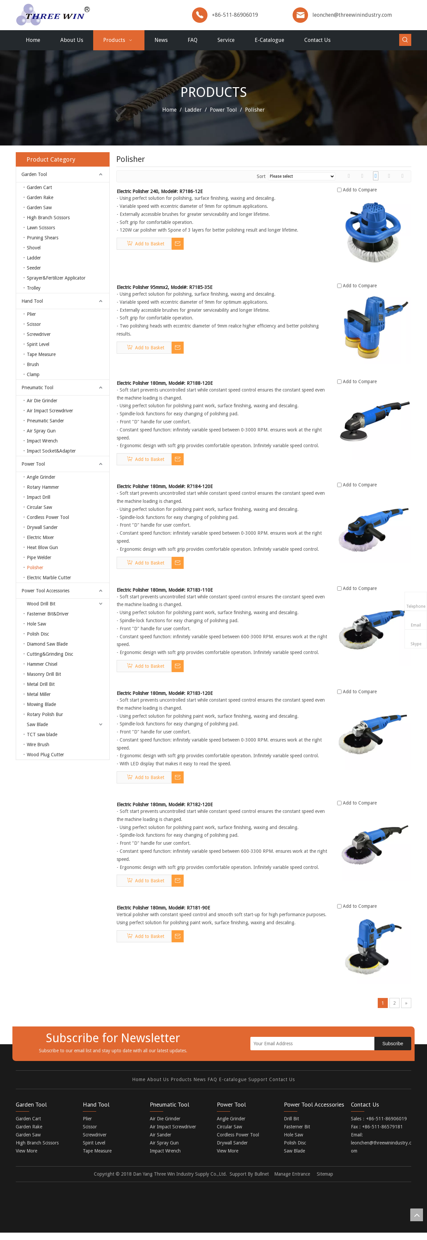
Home (138, 1085)
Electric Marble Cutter (49, 577)
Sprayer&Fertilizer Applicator (56, 278)
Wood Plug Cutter (45, 754)
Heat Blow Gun (42, 547)
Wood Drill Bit (41, 603)
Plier (31, 314)
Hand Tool (32, 301)
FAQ (212, 1085)
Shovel (34, 247)
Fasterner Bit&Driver (48, 613)
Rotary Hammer (43, 487)
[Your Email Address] (318, 1043)
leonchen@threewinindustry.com (352, 15)
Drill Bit (291, 1124)
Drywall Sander (42, 527)
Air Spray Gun (41, 430)
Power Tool (33, 464)
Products (181, 1085)
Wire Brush (38, 744)
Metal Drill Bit (41, 684)
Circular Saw (39, 507)
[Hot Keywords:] (405, 40)
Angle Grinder (41, 477)
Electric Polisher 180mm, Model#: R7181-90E (163, 907)
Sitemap (325, 1180)
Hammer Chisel (42, 664)
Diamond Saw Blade (47, 644)
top (416, 1214)
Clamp (33, 374)
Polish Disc (38, 634)
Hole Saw (36, 624)
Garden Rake (40, 197)
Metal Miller (39, 694)
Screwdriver (39, 334)
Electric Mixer (40, 537)
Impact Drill (38, 497)
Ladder (34, 257)
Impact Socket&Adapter (51, 451)
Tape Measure (41, 354)
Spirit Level (38, 344)
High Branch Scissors (48, 217)
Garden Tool (34, 174)
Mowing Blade (41, 704)
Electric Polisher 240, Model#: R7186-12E (160, 191)
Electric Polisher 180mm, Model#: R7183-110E (165, 590)
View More (26, 1157)
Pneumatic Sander (45, 420)
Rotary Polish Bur (45, 714)
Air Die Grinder (42, 400)
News (199, 1085)
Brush (33, 364)
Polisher (35, 567)
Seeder (34, 268)
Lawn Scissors (41, 227)
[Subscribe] (392, 1043)
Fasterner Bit (297, 1132)
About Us (158, 1085)
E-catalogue (233, 1085)
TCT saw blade (42, 734)
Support (257, 1085)
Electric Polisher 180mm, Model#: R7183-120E (165, 693)
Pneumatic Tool (37, 387)
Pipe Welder (39, 557)
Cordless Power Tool (48, 517)
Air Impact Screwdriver (50, 410)
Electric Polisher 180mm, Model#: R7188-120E (165, 383)
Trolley (34, 288)
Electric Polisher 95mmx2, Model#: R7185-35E (164, 287)
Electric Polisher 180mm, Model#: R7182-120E (165, 804)
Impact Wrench (42, 441)
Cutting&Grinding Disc (50, 654)
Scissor (34, 324)
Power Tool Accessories (45, 590)
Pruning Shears (42, 237)
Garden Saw (39, 207)
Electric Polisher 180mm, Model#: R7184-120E (165, 486)
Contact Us (282, 1085)
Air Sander (160, 1140)
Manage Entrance (292, 1180)
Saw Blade (37, 724)
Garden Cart (39, 187)
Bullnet (261, 1180)
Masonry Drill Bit (44, 674)
